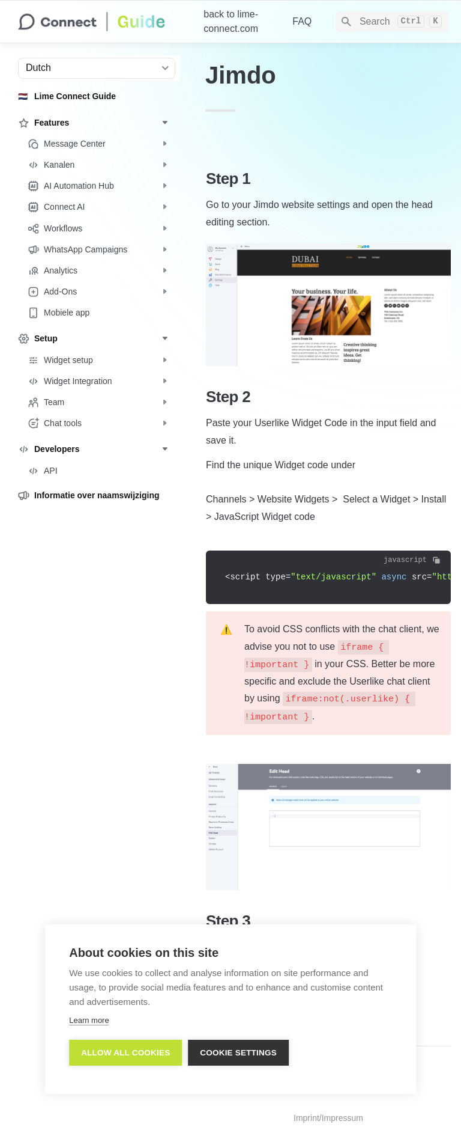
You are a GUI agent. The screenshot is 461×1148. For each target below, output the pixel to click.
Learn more (89, 1020)
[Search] (392, 21)
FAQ (302, 21)
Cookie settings (238, 1052)
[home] (101, 21)
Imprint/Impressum (328, 1118)
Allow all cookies (125, 1052)
